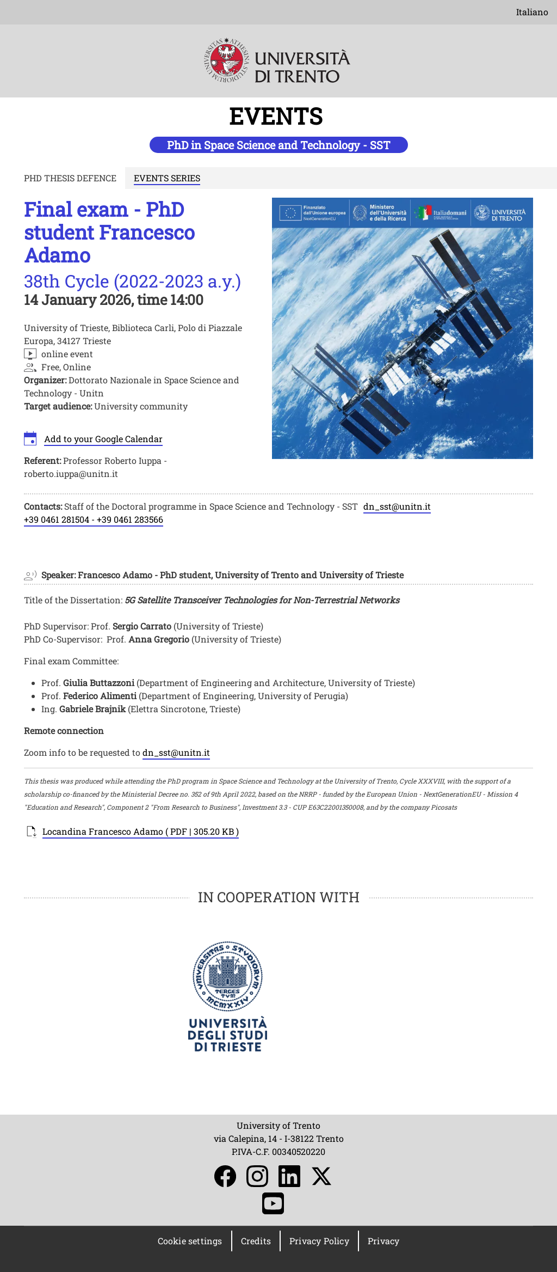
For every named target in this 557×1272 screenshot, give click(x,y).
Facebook (225, 1176)
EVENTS (278, 116)
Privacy (383, 1240)
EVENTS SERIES (167, 178)
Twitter (321, 1176)
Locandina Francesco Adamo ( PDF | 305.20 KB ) (140, 831)
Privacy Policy (319, 1240)
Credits (256, 1240)
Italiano (532, 11)
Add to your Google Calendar (103, 438)
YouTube (273, 1203)
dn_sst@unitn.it (397, 506)
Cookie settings (190, 1240)
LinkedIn (289, 1176)
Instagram (257, 1176)
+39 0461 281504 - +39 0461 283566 (93, 519)
